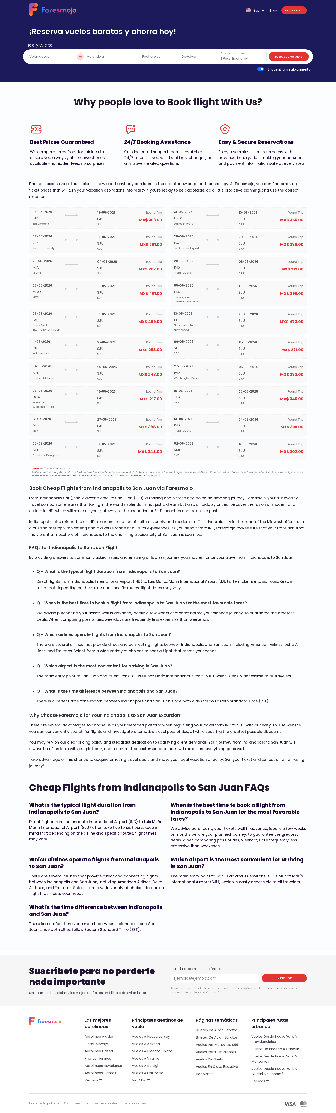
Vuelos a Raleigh (145, 1065)
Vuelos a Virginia (145, 1058)
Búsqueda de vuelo (288, 57)
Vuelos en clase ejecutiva (217, 1066)
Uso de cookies (134, 1103)
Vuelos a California (147, 1073)
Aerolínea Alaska (99, 1036)
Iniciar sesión (294, 10)
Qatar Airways (97, 1043)
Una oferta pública (44, 1103)
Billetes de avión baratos (217, 1030)
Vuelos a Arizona (146, 1043)
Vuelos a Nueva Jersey (151, 1036)
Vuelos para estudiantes (216, 1052)
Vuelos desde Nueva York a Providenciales (274, 1039)
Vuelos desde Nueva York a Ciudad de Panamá (274, 1071)
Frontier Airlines (98, 1058)
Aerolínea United (99, 1051)
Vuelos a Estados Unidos (152, 1051)
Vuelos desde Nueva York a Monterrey (274, 1059)
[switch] (260, 69)
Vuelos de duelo (209, 1059)
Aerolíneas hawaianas (103, 1065)
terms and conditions (129, 475)
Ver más (94, 1080)
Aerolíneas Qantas (100, 1073)
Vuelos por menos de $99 (217, 1044)
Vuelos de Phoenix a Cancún (275, 1049)
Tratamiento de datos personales (90, 1103)
